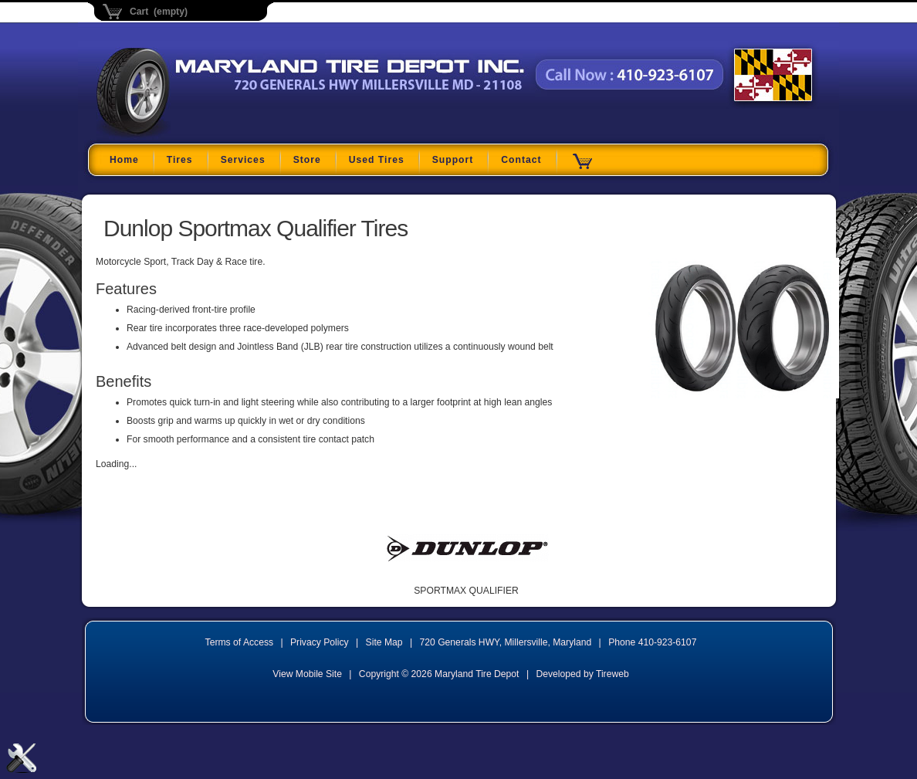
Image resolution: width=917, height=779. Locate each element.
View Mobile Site (307, 674)
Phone (652, 642)
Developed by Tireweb (582, 674)
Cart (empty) (159, 11)
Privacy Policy (319, 642)
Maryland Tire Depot (193, 134)
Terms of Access (239, 642)
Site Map (384, 642)
